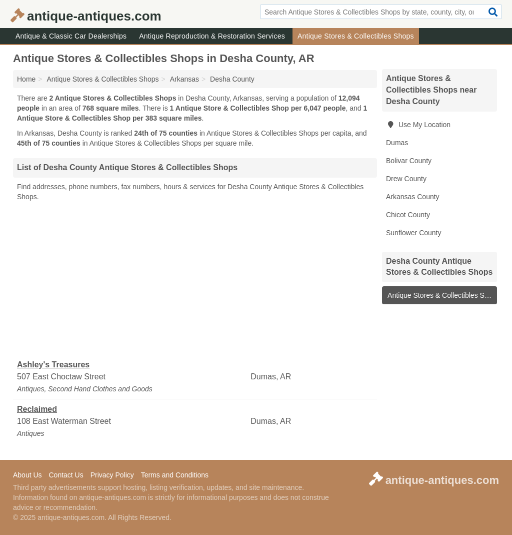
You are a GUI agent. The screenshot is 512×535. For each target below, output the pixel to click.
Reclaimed (37, 409)
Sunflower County (414, 233)
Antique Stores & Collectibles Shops (356, 36)
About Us (27, 475)
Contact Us (65, 475)
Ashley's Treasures (53, 364)
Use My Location (418, 125)
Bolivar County (409, 161)
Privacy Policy (112, 475)
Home (26, 79)
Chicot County (408, 215)
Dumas (397, 143)
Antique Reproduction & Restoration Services (212, 36)
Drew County (406, 179)
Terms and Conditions (174, 475)
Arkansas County (413, 197)
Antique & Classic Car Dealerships (71, 36)
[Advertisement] (195, 281)
